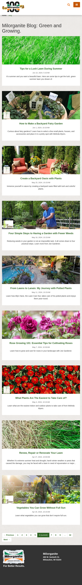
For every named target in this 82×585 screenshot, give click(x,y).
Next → (7, 539)
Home (4, 15)
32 (70, 535)
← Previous (9, 535)
